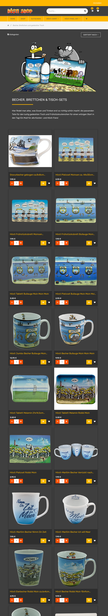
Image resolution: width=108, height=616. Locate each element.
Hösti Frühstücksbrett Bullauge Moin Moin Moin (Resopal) (74, 234)
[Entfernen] (12, 183)
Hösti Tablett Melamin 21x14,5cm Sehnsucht (26, 413)
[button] (86, 18)
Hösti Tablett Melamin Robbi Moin (73, 413)
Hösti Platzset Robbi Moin (23, 472)
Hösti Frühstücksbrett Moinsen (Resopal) (26, 234)
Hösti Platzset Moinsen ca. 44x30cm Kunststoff (74, 174)
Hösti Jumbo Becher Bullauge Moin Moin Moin (28, 353)
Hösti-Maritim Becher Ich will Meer (73, 532)
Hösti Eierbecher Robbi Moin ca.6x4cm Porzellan (29, 591)
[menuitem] (13, 18)
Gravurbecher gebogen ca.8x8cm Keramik (27, 174)
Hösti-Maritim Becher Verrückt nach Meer (74, 472)
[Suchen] (78, 33)
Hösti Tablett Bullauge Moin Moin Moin (29, 293)
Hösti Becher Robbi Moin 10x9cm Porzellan (72, 591)
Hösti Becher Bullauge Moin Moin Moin (75, 353)
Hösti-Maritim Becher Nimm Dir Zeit (28, 532)
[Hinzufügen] (21, 183)
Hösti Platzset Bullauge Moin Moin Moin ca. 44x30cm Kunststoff (76, 293)
